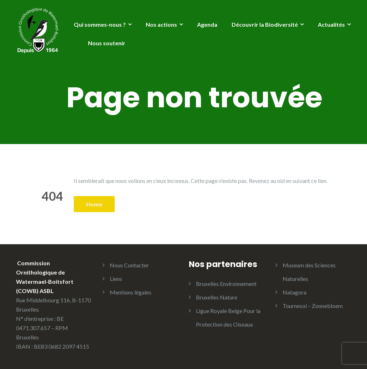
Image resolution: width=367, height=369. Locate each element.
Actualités (331, 24)
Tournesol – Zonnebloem (313, 305)
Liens (116, 278)
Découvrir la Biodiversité (265, 24)
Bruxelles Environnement (226, 283)
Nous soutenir (106, 43)
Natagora (294, 292)
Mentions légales (130, 292)
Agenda (207, 24)
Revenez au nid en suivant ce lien (287, 180)
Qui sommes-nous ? (100, 24)
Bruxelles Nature (216, 297)
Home (94, 204)
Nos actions (161, 24)
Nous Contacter (129, 265)
